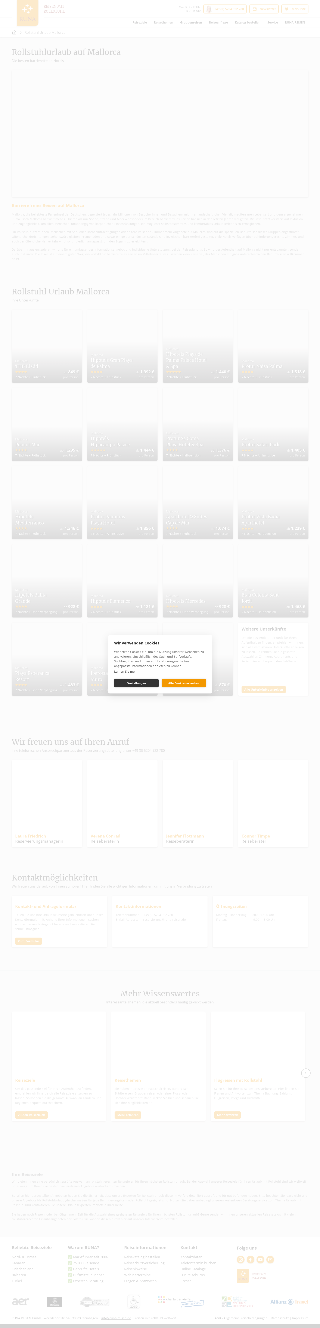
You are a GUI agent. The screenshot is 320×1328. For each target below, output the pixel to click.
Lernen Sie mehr (126, 671)
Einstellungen (136, 683)
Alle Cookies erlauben (183, 683)
